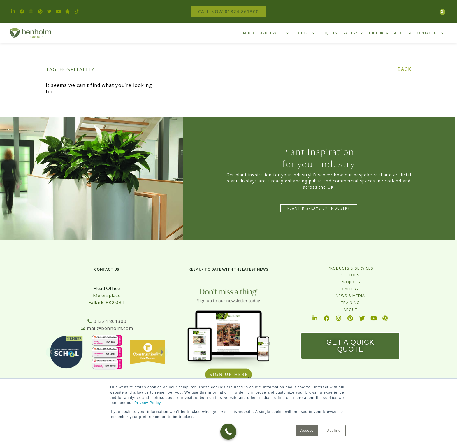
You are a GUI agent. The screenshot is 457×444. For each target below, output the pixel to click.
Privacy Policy (147, 403)
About (402, 33)
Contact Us (430, 33)
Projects (328, 33)
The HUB (378, 33)
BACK (404, 69)
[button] (442, 12)
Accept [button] (306, 431)
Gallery (352, 33)
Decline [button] (334, 431)
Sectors (304, 33)
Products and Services (265, 33)
